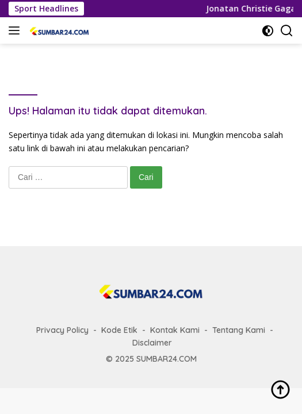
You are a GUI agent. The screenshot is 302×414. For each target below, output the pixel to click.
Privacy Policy (62, 330)
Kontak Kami (175, 330)
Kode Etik (119, 330)
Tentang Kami (238, 330)
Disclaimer (152, 343)
